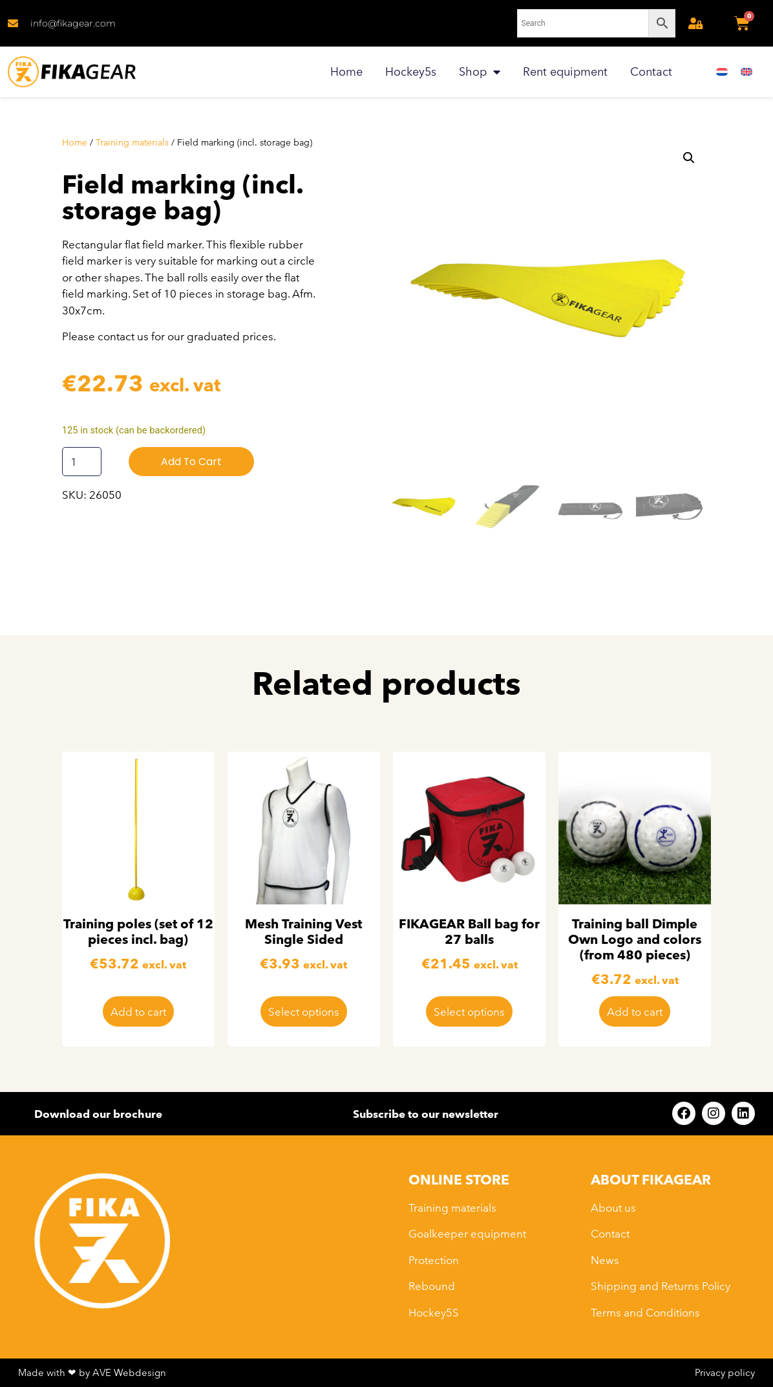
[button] (689, 157)
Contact (651, 71)
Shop (479, 72)
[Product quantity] (82, 462)
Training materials (132, 142)
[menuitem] (722, 72)
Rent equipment (565, 71)
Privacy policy (725, 1372)
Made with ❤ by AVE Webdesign (92, 1372)
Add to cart (191, 461)
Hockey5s (410, 71)
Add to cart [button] (138, 1011)
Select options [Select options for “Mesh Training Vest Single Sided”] (303, 1011)
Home (346, 71)
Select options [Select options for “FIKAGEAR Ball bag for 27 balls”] (469, 1011)
